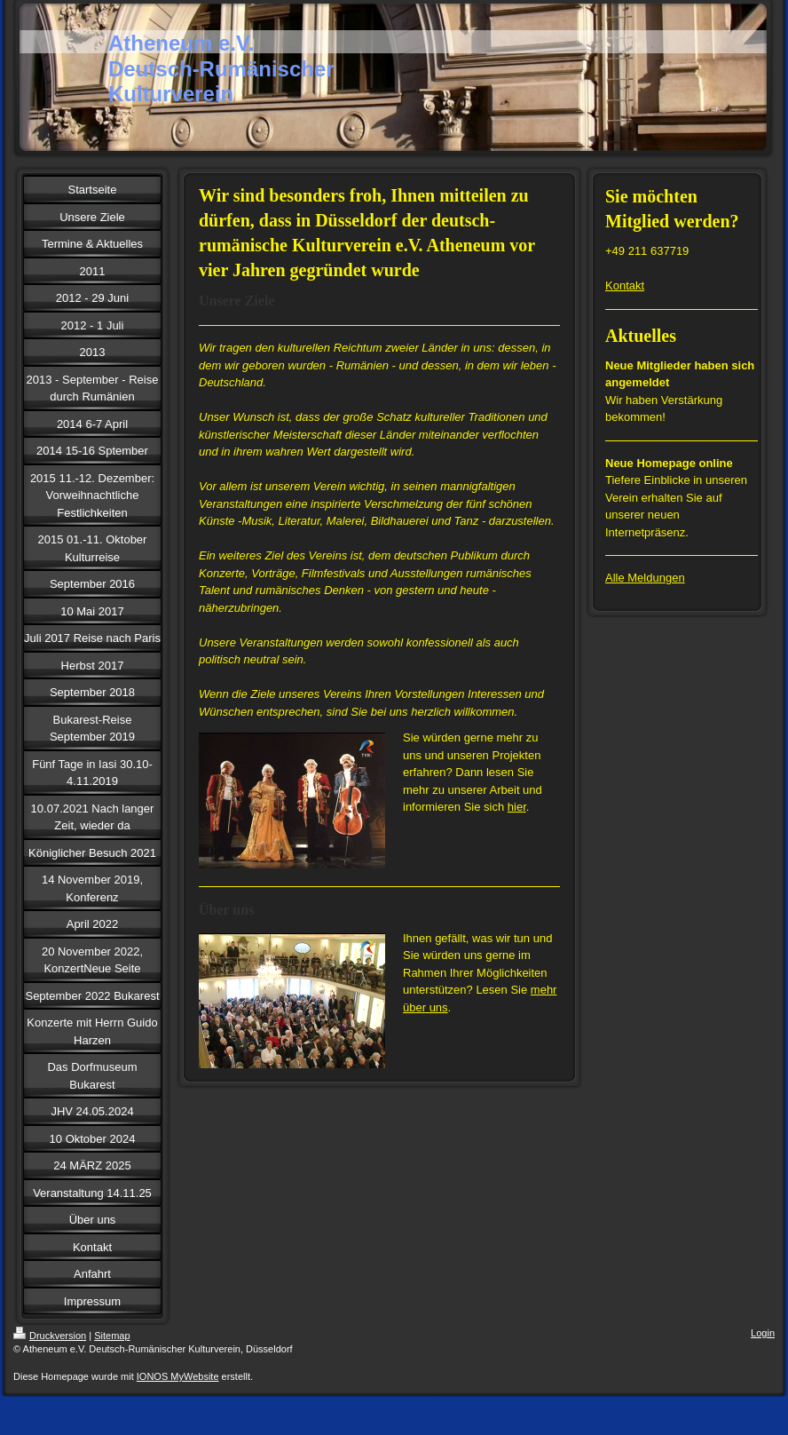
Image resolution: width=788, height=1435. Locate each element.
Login (763, 1333)
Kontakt (624, 285)
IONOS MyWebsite (178, 1376)
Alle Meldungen (645, 577)
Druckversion (49, 1335)
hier (517, 806)
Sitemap (112, 1335)
